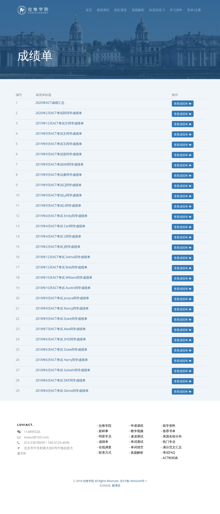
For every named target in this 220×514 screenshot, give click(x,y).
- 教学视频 (136, 436)
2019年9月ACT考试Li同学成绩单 (58, 205)
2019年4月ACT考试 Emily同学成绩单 (61, 216)
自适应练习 (157, 10)
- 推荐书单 (168, 438)
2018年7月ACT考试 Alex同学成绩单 (61, 329)
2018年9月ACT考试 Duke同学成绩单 (61, 318)
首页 (89, 10)
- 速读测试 (136, 442)
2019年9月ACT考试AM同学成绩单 (60, 164)
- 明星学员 (104, 440)
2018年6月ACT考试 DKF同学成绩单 (61, 380)
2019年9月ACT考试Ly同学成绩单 (59, 195)
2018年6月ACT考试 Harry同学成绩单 (62, 360)
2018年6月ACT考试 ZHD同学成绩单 (61, 339)
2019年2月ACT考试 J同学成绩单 (58, 246)
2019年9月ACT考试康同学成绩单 (59, 174)
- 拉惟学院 (104, 429)
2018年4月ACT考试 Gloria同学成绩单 (62, 390)
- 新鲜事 (102, 435)
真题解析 (138, 10)
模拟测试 (103, 10)
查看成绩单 (182, 103)
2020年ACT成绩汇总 (50, 102)
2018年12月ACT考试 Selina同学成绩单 (63, 257)
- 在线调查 (104, 451)
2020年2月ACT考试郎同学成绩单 (59, 113)
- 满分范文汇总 (171, 454)
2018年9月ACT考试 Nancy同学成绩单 (62, 308)
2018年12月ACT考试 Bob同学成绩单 (61, 267)
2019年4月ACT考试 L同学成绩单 (58, 236)
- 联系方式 (104, 456)
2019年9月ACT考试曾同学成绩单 (59, 154)
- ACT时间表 (169, 465)
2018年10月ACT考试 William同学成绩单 (64, 277)
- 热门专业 (168, 449)
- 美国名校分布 (171, 443)
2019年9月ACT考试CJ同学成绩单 (59, 185)
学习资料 (176, 10)
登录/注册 (194, 10)
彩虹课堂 (120, 10)
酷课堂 (116, 485)
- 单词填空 (136, 453)
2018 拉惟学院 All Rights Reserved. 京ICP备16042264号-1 (111, 481)
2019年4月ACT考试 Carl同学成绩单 (60, 226)
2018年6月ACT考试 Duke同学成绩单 (61, 349)
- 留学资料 (168, 433)
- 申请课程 (136, 431)
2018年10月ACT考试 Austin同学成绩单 (63, 288)
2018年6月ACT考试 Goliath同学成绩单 (63, 370)
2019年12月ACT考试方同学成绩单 (60, 123)
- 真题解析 (136, 458)
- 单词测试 (136, 447)
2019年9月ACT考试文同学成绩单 (59, 133)
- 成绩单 (102, 445)
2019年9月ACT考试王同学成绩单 (59, 144)
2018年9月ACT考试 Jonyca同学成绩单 (62, 298)
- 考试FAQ (168, 459)
